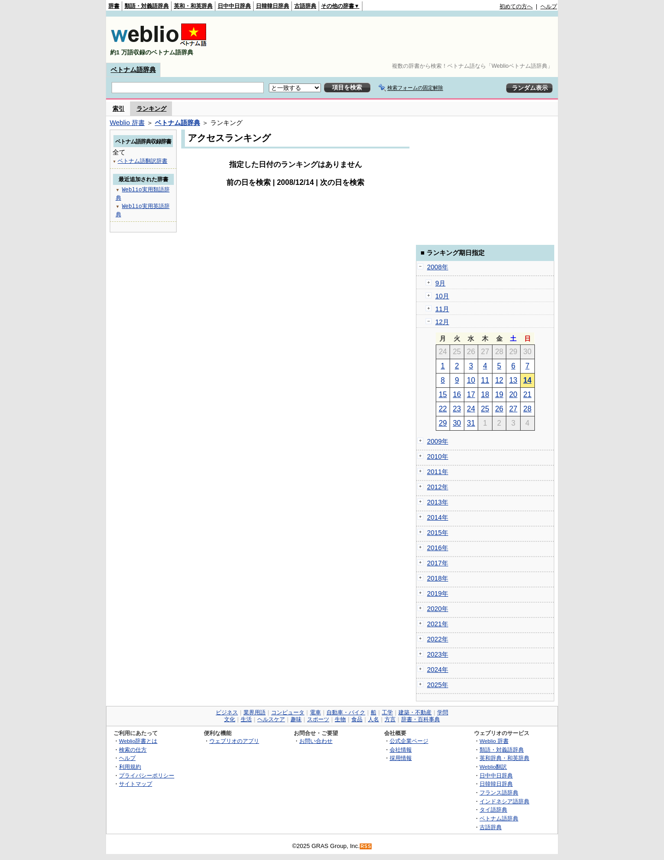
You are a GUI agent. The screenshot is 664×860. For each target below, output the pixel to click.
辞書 (113, 6)
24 (471, 409)
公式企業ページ (409, 741)
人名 (373, 719)
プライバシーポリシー (146, 775)
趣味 (296, 719)
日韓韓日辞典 (272, 6)
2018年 (437, 578)
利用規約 (130, 767)
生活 (246, 719)
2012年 (437, 487)
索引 (119, 108)
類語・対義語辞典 (147, 6)
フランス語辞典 (499, 792)
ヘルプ (548, 6)
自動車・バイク (345, 712)
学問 (442, 712)
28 (527, 409)
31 (471, 423)
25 (485, 409)
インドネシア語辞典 (504, 801)
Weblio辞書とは (138, 741)
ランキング (151, 108)
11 (485, 380)
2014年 (437, 517)
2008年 (437, 267)
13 (513, 380)
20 (513, 394)
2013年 (437, 502)
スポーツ (318, 719)
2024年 (437, 669)
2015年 (437, 532)
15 (443, 394)
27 (513, 409)
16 (457, 394)
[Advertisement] (389, 39)
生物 (340, 719)
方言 (390, 719)
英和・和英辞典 (193, 6)
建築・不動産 (415, 712)
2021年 (437, 624)
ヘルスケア (271, 719)
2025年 (437, 684)
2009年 (437, 441)
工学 (387, 712)
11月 (442, 309)
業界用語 (254, 712)
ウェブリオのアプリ (234, 741)
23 (457, 409)
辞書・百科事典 (420, 719)
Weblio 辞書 (127, 122)
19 (499, 394)
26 (499, 409)
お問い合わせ (315, 741)
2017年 (437, 563)
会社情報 (401, 750)
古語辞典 (305, 6)
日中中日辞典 (234, 6)
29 (443, 423)
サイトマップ (135, 784)
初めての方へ (516, 6)
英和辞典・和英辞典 (504, 758)
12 (499, 380)
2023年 (437, 654)
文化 (229, 719)
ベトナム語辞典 (133, 69)
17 (471, 394)
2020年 (437, 608)
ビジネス (227, 712)
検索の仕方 (133, 750)
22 (443, 409)
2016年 (437, 548)
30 (457, 423)
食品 (356, 719)
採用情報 (401, 758)
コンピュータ (287, 712)
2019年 (437, 593)
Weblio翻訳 (493, 767)
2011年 (437, 471)
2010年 (437, 456)
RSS (366, 846)
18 (485, 394)
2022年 (437, 639)
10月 (442, 296)
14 (527, 380)
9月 (440, 283)
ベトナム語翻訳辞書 (142, 161)
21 (527, 394)
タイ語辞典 (493, 810)
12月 (442, 322)
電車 (315, 712)
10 (471, 380)
